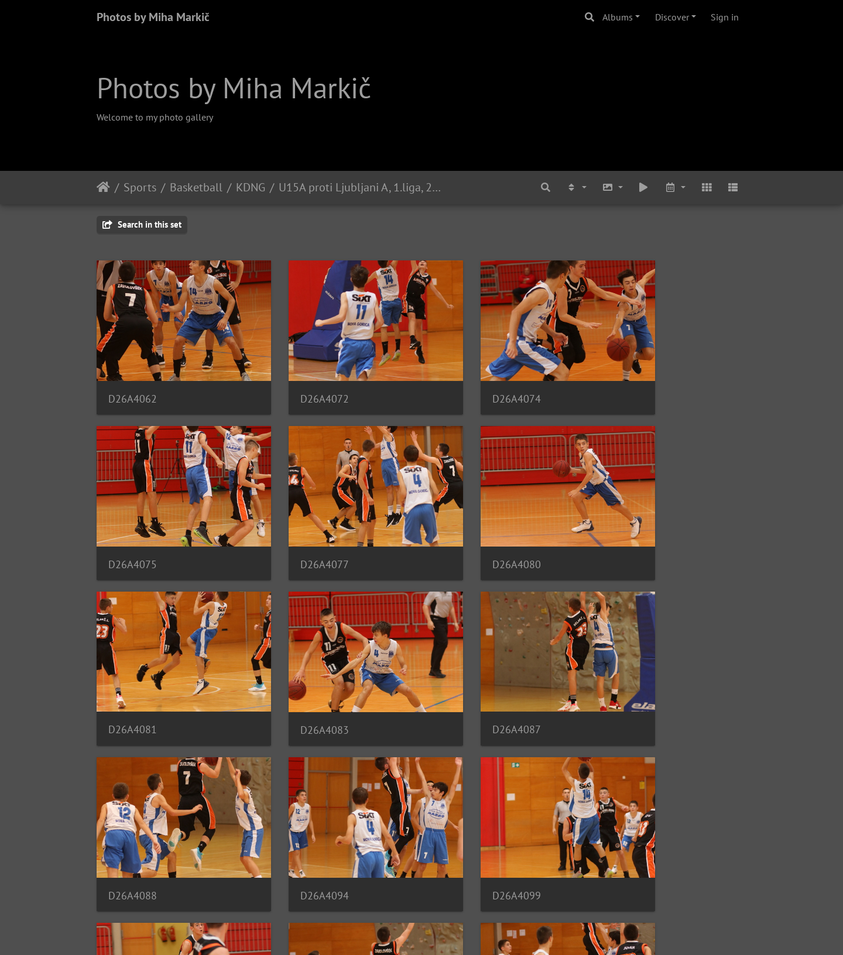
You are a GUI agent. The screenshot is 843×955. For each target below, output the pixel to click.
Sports (140, 187)
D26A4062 (132, 381)
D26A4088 (299, 678)
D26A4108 (466, 826)
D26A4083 (633, 530)
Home (103, 187)
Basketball (196, 187)
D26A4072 (299, 381)
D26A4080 (299, 530)
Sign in (725, 17)
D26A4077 (132, 530)
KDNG (250, 187)
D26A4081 (466, 530)
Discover (672, 17)
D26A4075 (633, 381)
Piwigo (446, 930)
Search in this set (141, 224)
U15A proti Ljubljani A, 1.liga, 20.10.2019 (360, 187)
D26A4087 (132, 678)
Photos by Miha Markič (153, 17)
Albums (617, 17)
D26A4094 (466, 678)
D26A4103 (299, 826)
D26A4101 (132, 826)
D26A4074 (466, 381)
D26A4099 (633, 678)
